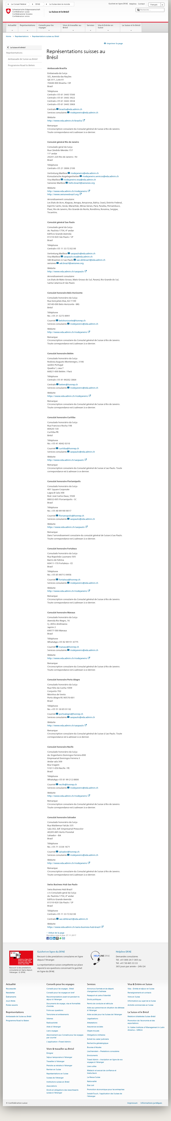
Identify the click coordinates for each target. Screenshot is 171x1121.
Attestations (92, 1023)
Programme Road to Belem (17, 1021)
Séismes (50, 1019)
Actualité (12, 28)
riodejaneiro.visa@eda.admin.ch (80, 179)
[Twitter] (51, 938)
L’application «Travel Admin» (59, 1042)
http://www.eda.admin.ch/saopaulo (67, 271)
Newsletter (10, 993)
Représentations (27, 28)
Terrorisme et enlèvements (58, 1014)
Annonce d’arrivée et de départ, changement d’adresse (100, 990)
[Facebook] (48, 938)
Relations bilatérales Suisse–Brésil (141, 1016)
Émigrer (50, 1053)
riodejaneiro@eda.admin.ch (84, 112)
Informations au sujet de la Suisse (142, 1001)
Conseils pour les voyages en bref (60, 993)
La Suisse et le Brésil (131, 28)
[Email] (63, 938)
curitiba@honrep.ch (69, 448)
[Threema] (57, 938)
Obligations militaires (96, 1035)
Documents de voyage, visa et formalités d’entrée (63, 1005)
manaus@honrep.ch (69, 647)
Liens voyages (52, 1031)
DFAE (37, 4)
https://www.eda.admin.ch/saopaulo (67, 527)
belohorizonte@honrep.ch (72, 320)
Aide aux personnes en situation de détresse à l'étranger (105, 1009)
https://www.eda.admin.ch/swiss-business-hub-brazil (75, 927)
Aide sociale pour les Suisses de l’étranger (104, 1014)
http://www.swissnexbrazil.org (64, 194)
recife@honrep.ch (68, 784)
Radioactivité (52, 1023)
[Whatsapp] (60, 938)
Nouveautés (11, 989)
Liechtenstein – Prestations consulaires (103, 1051)
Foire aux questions (55, 1010)
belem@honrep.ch (68, 384)
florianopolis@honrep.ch (71, 515)
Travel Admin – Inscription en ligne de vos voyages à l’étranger (104, 1061)
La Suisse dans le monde (59, 4)
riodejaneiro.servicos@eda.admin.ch (101, 176)
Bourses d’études (94, 1047)
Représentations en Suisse (57, 1074)
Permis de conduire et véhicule (100, 1004)
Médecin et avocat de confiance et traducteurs (101, 1071)
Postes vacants (12, 1005)
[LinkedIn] (54, 938)
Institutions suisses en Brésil (58, 1082)
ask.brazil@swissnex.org (71, 263)
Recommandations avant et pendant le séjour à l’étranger (63, 998)
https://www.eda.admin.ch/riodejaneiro (69, 396)
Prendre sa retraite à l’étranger (59, 1065)
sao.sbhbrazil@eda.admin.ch (91, 260)
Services (90, 28)
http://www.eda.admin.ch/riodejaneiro (68, 191)
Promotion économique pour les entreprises (105, 1090)
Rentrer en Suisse (54, 1070)
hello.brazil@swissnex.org (82, 183)
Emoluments (92, 1056)
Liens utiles (91, 1066)
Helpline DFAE (123, 951)
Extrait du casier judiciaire (98, 1039)
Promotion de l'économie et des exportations (141, 1022)
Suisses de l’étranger (55, 1078)
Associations (52, 1086)
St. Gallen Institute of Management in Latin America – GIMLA (146, 1028)
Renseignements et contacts (139, 993)
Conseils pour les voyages (49, 28)
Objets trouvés (93, 1031)
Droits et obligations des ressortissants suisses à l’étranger (62, 1091)
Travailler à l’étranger (55, 1061)
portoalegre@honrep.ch (71, 714)
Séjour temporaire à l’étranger (59, 1057)
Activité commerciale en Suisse (140, 1005)
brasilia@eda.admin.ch (70, 109)
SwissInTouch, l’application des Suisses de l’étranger (104, 1095)
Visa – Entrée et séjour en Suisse (141, 989)
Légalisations (92, 1019)
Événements (11, 997)
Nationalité (92, 1081)
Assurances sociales (95, 1027)
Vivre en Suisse (134, 997)
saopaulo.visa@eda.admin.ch (78, 256)
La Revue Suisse (93, 1077)
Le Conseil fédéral (18, 4)
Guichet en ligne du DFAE (51, 951)
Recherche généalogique (97, 1043)
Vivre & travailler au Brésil (73, 28)
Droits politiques (94, 1000)
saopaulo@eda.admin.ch (83, 253)
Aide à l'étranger (54, 1027)
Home (8, 36)
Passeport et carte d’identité (99, 995)
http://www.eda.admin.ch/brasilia (66, 120)
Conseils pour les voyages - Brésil (60, 989)
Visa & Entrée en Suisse (108, 28)
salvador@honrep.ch (69, 851)
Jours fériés (10, 1001)
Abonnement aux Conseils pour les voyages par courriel (65, 1036)
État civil (90, 1085)
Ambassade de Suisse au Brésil (18, 1016)
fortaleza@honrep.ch (69, 579)
